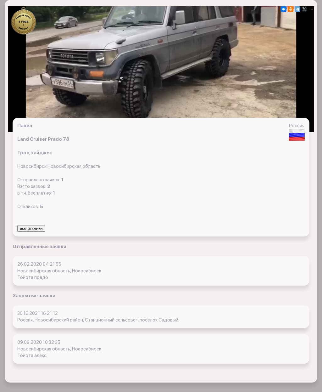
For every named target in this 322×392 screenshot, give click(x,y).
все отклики (31, 228)
